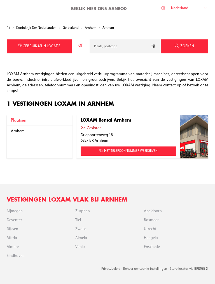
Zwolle (80, 229)
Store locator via (189, 269)
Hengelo (151, 238)
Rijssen (12, 229)
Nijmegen (15, 211)
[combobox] (125, 46)
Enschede (152, 247)
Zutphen (82, 211)
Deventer (14, 220)
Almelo (81, 238)
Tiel (78, 220)
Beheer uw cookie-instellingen (145, 269)
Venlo (80, 247)
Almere (13, 247)
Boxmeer (151, 220)
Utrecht (150, 229)
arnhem (18, 131)
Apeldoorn (153, 211)
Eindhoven (16, 256)
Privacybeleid (111, 269)
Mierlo (12, 238)
